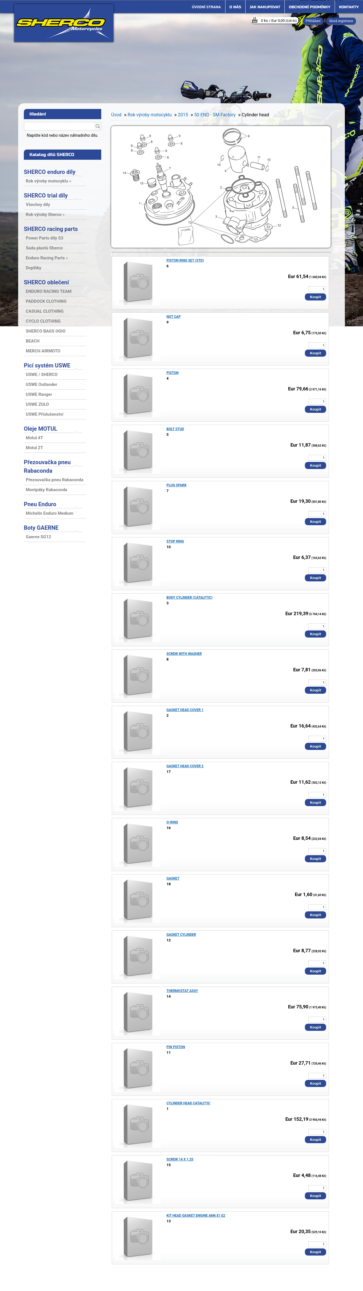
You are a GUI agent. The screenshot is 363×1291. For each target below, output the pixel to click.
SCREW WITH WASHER (184, 654)
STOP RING (175, 541)
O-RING (172, 822)
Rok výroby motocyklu (150, 114)
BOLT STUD (175, 429)
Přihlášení (313, 21)
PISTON (172, 373)
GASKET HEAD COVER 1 (184, 710)
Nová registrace (341, 21)
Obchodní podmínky (309, 7)
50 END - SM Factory (215, 114)
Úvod (116, 114)
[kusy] (317, 289)
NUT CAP (173, 317)
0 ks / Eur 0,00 (279, 20)
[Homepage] (206, 7)
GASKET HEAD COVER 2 (184, 766)
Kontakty (349, 7)
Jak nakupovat (265, 7)
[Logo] (63, 23)
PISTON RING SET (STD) (185, 260)
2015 (183, 114)
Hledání (37, 114)
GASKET (173, 878)
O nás (235, 7)
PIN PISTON (175, 1047)
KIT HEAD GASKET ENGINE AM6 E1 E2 (195, 1216)
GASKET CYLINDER (181, 935)
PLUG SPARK (176, 485)
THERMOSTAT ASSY (182, 991)
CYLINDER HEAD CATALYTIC (188, 1103)
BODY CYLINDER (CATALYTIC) (189, 598)
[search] (97, 127)
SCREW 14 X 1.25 (179, 1159)
